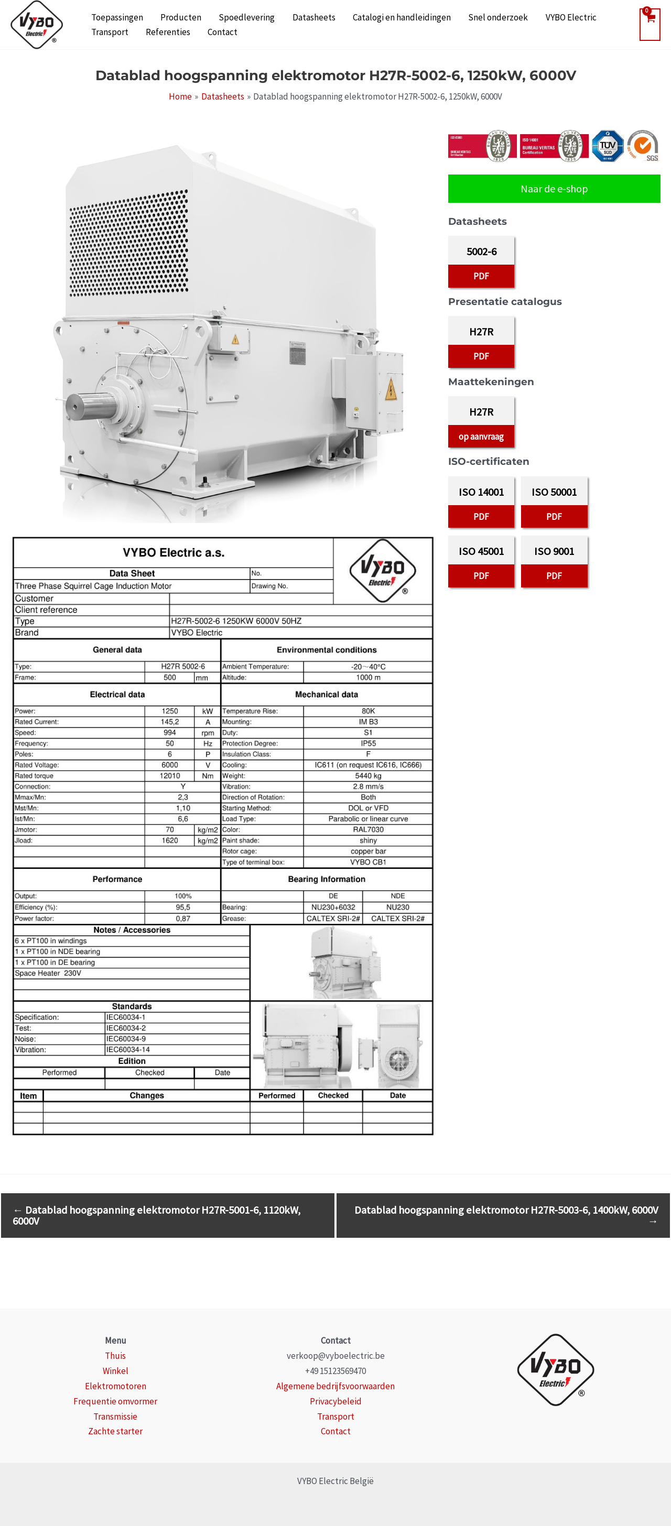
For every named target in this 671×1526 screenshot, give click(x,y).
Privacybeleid (336, 1401)
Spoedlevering (229, 16)
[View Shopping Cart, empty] (650, 24)
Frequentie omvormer (115, 1401)
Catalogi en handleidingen (370, 16)
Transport (580, 16)
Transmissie (115, 1416)
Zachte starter (115, 1431)
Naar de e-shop (554, 188)
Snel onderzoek (460, 16)
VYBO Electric (525, 16)
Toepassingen (113, 16)
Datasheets (289, 16)
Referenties (110, 34)
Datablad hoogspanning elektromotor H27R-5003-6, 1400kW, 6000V (506, 1215)
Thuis (115, 1355)
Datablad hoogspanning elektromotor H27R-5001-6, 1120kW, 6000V (156, 1215)
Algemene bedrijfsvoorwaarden (335, 1386)
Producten (170, 16)
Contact (157, 34)
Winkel (115, 1371)
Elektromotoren (115, 1386)
